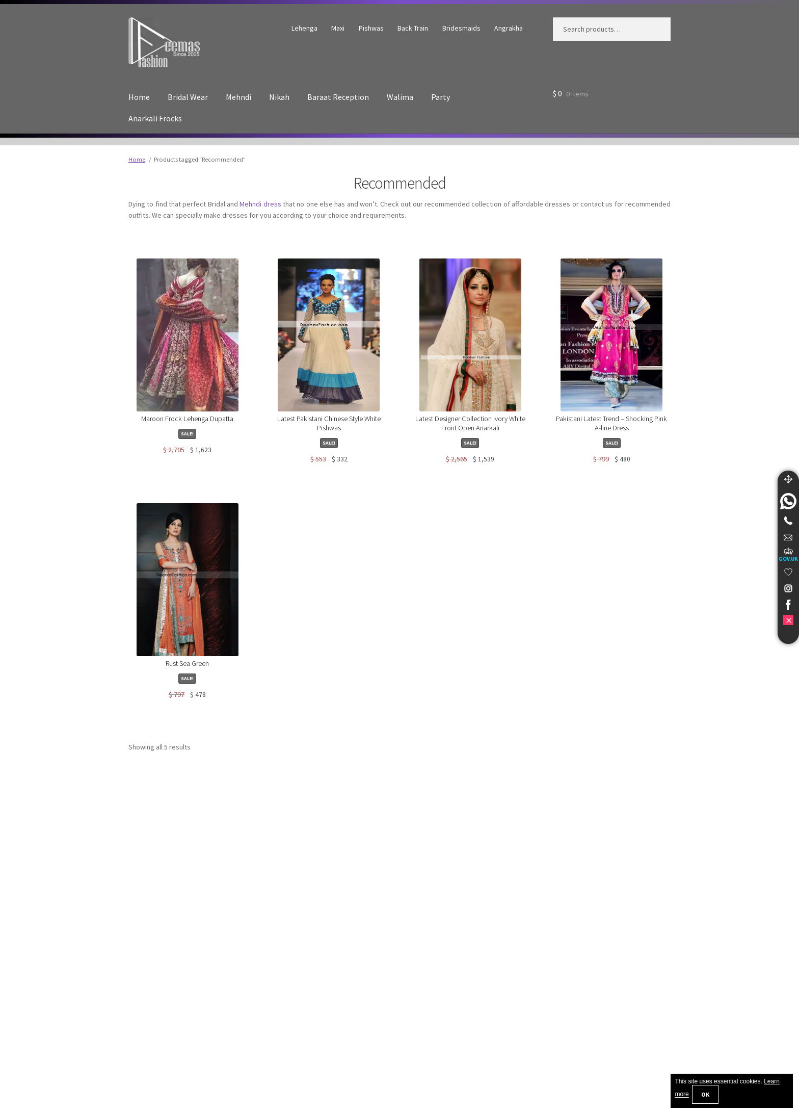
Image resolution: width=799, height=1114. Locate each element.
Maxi (337, 28)
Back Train (412, 28)
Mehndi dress (260, 204)
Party (440, 97)
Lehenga (304, 28)
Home (139, 97)
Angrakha (508, 28)
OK (705, 1094)
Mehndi (238, 97)
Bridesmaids (461, 28)
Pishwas (371, 28)
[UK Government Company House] (788, 554)
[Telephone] (788, 520)
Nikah (279, 97)
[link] (788, 501)
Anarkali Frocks (155, 118)
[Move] (788, 479)
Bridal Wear (188, 97)
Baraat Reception (338, 97)
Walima (400, 97)
